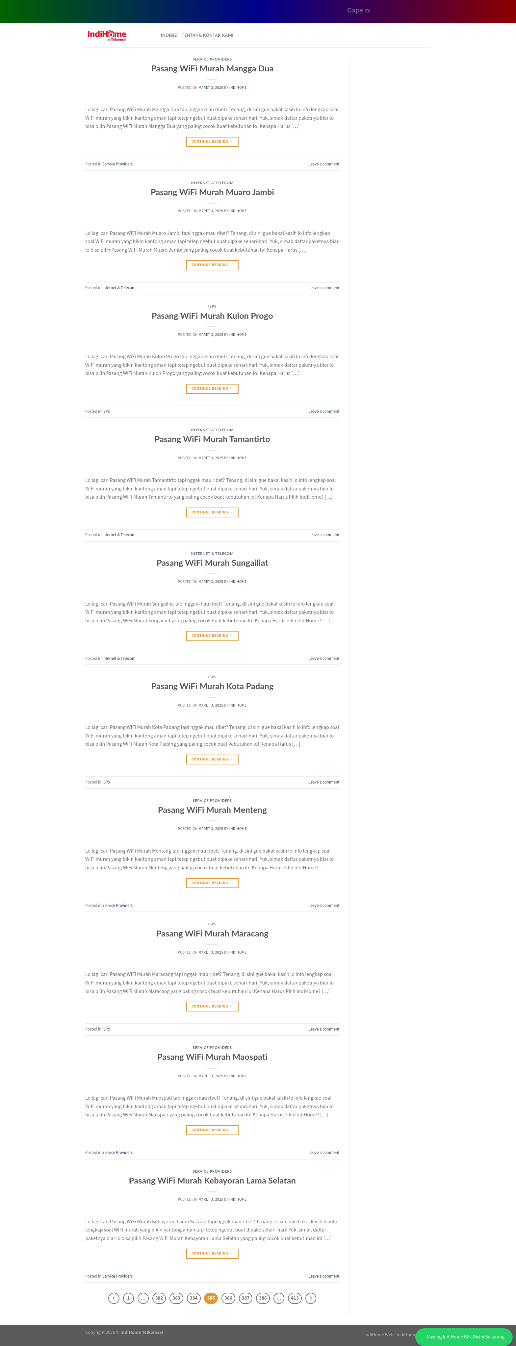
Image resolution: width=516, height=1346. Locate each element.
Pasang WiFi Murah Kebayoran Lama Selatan (212, 1180)
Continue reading (212, 141)
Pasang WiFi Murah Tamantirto (212, 439)
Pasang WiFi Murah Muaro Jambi (212, 192)
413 (295, 1298)
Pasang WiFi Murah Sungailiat (212, 562)
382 (159, 1298)
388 (263, 1298)
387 (246, 1298)
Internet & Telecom (212, 183)
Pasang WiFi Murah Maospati (212, 1056)
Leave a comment (324, 164)
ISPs (212, 306)
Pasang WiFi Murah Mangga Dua (212, 68)
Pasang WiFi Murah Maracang (212, 933)
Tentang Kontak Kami (207, 35)
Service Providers (212, 59)
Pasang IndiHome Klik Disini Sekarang (465, 1337)
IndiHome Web (379, 1335)
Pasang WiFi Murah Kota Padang (212, 686)
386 (228, 1298)
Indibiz (169, 35)
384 (194, 1298)
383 (176, 1298)
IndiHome (238, 87)
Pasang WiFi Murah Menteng (212, 809)
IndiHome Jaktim (414, 1335)
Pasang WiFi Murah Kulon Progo (212, 315)
